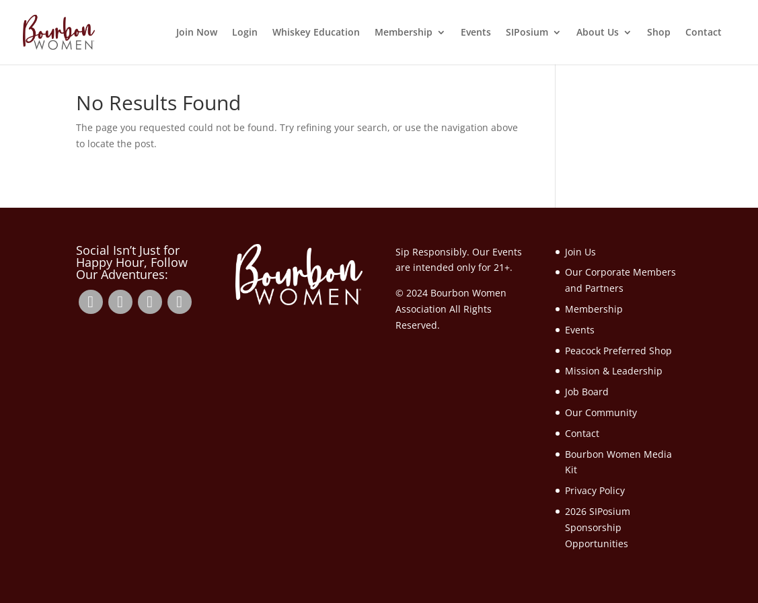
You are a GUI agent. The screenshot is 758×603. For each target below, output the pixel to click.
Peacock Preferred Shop (618, 350)
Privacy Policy (595, 490)
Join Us (580, 251)
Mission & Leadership (613, 370)
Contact (703, 33)
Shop (659, 33)
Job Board (587, 391)
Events (476, 33)
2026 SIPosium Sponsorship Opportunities (597, 527)
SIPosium (527, 33)
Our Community (601, 412)
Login (245, 33)
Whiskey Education (316, 33)
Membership (403, 33)
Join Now (196, 33)
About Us (597, 33)
